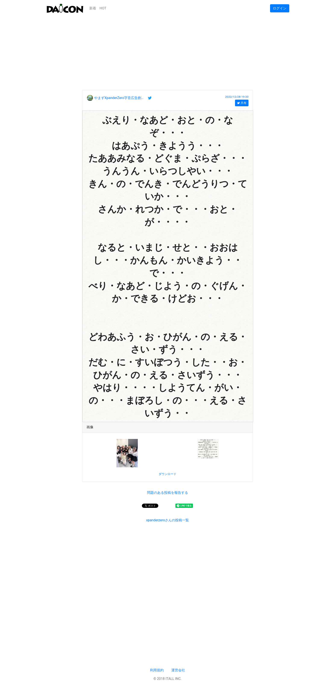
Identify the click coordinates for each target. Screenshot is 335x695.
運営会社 (178, 670)
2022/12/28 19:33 (236, 96)
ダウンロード (167, 474)
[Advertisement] (167, 46)
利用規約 (157, 670)
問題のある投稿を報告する (167, 493)
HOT (103, 8)
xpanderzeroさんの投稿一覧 (167, 520)
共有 (242, 103)
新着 (92, 8)
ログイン (280, 8)
